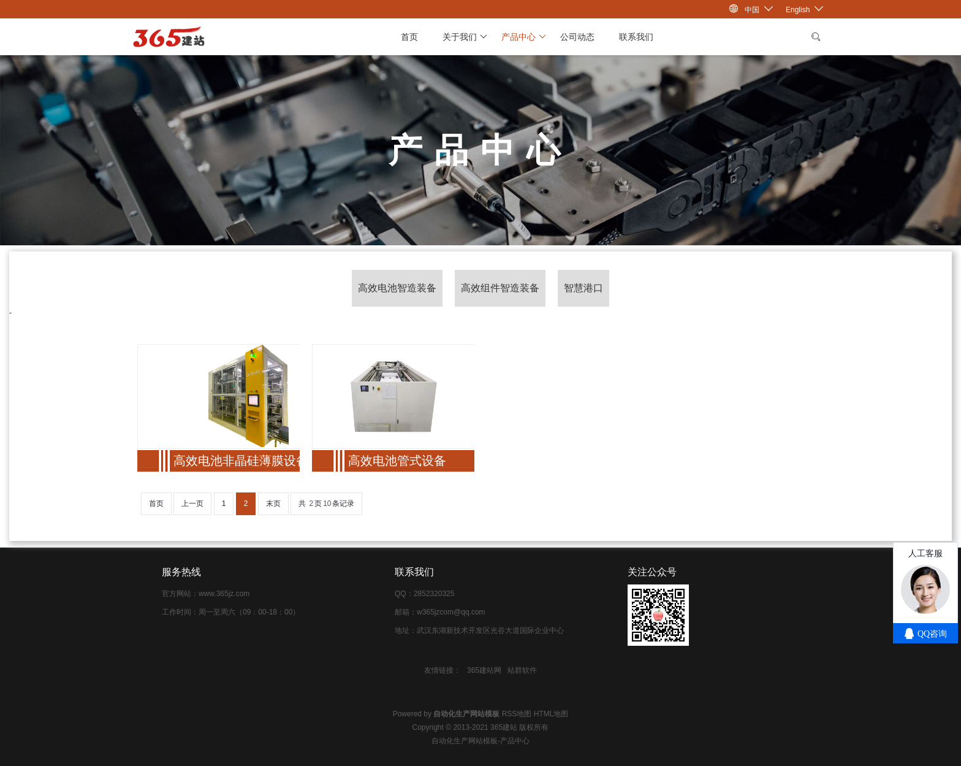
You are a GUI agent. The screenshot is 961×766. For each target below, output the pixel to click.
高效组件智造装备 (500, 288)
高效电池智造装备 (397, 288)
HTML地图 (551, 714)
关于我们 (465, 36)
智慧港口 (583, 288)
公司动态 (577, 37)
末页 (273, 503)
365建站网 (484, 670)
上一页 (192, 503)
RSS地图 (517, 714)
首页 (409, 37)
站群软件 (522, 670)
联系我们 (636, 37)
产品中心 (523, 36)
